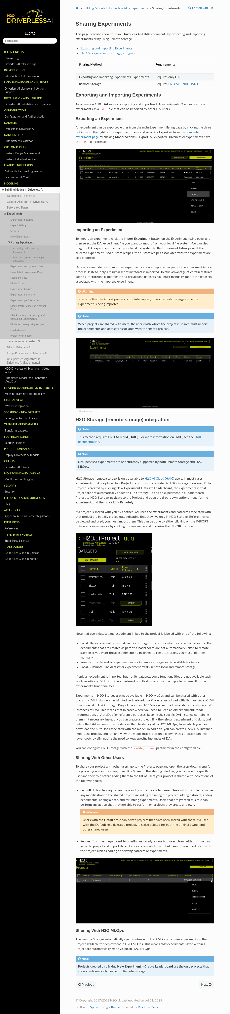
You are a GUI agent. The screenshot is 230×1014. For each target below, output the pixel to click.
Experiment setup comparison (27, 266)
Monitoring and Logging (19, 479)
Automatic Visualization (19, 141)
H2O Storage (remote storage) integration (28, 259)
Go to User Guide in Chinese (22, 552)
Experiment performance (24, 300)
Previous (86, 984)
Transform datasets (16, 430)
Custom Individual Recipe (20, 159)
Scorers (14, 231)
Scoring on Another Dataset (22, 418)
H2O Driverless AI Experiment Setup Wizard (27, 370)
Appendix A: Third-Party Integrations (27, 516)
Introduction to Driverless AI (22, 76)
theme (115, 1007)
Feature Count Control (18, 177)
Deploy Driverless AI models (22, 455)
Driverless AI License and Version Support (25, 90)
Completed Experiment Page (26, 272)
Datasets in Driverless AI (19, 128)
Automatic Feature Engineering (23, 171)
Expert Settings (19, 225)
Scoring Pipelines (15, 442)
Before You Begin (17, 207)
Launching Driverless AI (21, 195)
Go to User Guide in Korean (21, 558)
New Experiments (20, 236)
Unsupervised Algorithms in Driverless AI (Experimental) (24, 360)
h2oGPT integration (17, 406)
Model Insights (18, 277)
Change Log (12, 58)
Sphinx (95, 1007)
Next (206, 984)
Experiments (13, 213)
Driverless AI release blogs (20, 64)
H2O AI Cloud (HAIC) (183, 84)
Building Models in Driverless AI (22, 189)
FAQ (7, 504)
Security (10, 491)
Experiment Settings (21, 219)
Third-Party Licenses (17, 540)
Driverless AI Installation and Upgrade (28, 104)
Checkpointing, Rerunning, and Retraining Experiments (27, 317)
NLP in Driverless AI (19, 347)
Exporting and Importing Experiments (26, 250)
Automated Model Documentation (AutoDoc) (26, 379)
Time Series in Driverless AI (23, 341)
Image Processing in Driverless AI (27, 353)
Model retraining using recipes (27, 324)
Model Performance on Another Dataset (28, 307)
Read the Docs (148, 1007)
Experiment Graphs (21, 289)
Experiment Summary (22, 294)
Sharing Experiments (21, 242)
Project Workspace (21, 335)
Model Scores (18, 283)
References (11, 528)
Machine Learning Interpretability (25, 393)
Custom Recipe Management (22, 153)
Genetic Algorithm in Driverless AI (27, 201)
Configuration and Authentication (25, 116)
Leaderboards (18, 330)
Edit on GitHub (202, 8)
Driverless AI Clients (17, 467)
